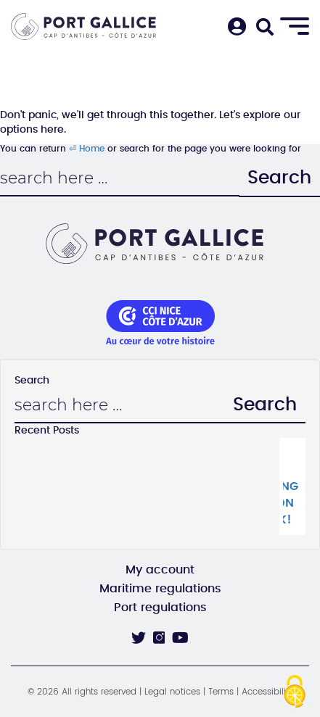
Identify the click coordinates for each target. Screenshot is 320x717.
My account (160, 570)
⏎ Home (86, 148)
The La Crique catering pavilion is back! (290, 486)
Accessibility (267, 691)
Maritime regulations (160, 588)
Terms (221, 691)
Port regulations (160, 607)
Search (279, 178)
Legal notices (172, 691)
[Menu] (294, 27)
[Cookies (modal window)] (294, 692)
